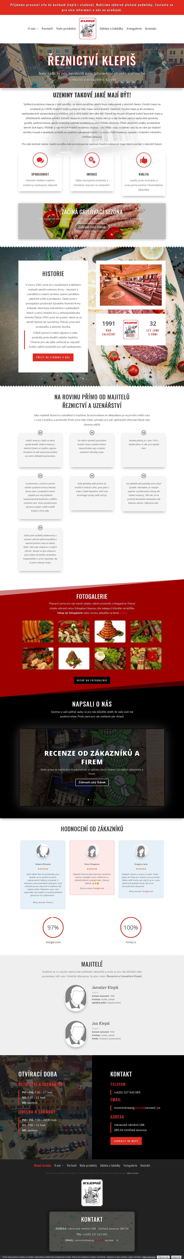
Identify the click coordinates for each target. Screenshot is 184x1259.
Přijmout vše (163, 1257)
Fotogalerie (134, 28)
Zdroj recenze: (43, 902)
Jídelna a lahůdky (111, 28)
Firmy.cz (49, 902)
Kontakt (150, 28)
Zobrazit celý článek (92, 788)
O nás (32, 28)
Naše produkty (66, 28)
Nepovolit (176, 1257)
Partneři (47, 28)
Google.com (98, 888)
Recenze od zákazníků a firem (92, 763)
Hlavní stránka (42, 1166)
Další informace (148, 1257)
